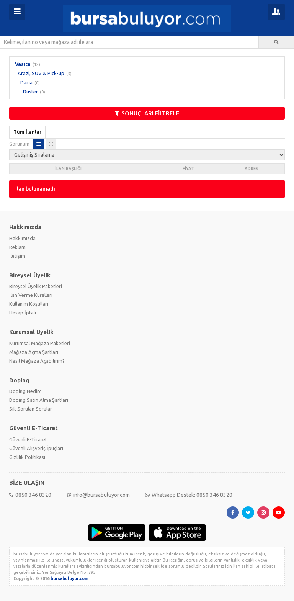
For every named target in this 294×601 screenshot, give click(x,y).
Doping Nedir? (25, 391)
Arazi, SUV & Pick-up (41, 73)
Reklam (17, 247)
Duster (30, 91)
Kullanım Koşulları (28, 303)
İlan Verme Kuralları (30, 295)
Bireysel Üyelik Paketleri (35, 286)
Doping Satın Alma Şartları (38, 400)
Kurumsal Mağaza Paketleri (39, 343)
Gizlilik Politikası (27, 457)
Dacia (26, 82)
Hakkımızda (22, 238)
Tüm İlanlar (27, 131)
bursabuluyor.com (69, 578)
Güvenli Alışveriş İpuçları (36, 448)
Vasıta (23, 64)
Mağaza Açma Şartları (33, 352)
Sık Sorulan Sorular (30, 408)
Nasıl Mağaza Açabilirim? (37, 361)
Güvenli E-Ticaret (28, 439)
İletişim (17, 256)
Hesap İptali (22, 312)
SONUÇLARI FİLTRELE (147, 113)
